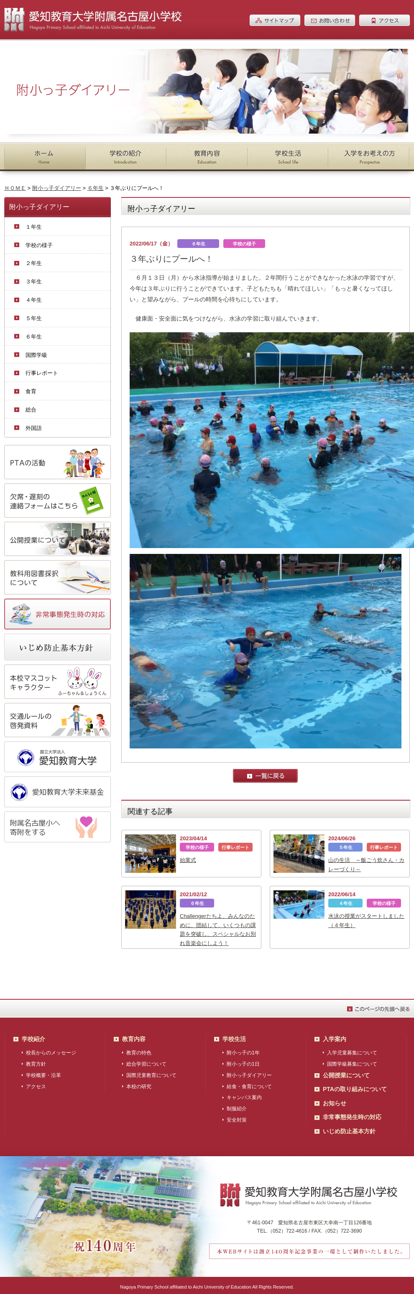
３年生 (34, 281)
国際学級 (36, 355)
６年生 (95, 188)
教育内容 (134, 1036)
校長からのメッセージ (51, 1050)
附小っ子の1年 (243, 1050)
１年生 (34, 227)
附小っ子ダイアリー (56, 188)
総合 (31, 410)
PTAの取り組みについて (355, 1086)
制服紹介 (237, 1106)
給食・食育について (249, 1084)
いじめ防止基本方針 (349, 1128)
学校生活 (234, 1036)
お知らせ (334, 1100)
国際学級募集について (352, 1061)
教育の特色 (138, 1050)
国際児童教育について (151, 1072)
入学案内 (334, 1036)
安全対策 (237, 1117)
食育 (31, 391)
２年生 (34, 263)
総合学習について (146, 1061)
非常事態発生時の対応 (352, 1114)
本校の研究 (138, 1084)
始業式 (188, 860)
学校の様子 (39, 245)
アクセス (36, 1084)
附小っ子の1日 (243, 1061)
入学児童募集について (352, 1050)
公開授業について (346, 1072)
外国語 (34, 428)
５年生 (34, 318)
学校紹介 (33, 1036)
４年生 (34, 300)
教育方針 (36, 1061)
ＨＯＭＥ (15, 188)
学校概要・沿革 (43, 1072)
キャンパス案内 (244, 1094)
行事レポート (42, 373)
